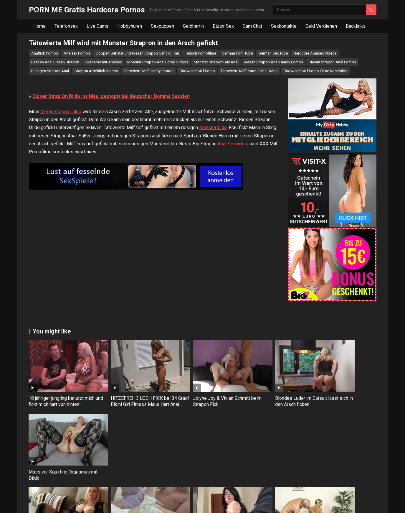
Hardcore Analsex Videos (315, 53)
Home (39, 26)
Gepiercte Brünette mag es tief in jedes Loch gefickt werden (341, 483)
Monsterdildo (213, 270)
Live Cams (97, 26)
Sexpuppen (162, 26)
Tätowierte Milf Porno (197, 71)
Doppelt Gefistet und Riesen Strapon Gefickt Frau (137, 53)
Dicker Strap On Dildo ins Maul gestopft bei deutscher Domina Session (111, 238)
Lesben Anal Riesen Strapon (55, 62)
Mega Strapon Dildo (60, 254)
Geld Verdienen (321, 26)
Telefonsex (66, 26)
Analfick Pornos (44, 53)
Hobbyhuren (129, 26)
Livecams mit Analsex (103, 62)
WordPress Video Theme (123, 504)
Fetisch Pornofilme (200, 53)
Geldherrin (193, 26)
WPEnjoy (157, 504)
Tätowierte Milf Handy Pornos (148, 71)
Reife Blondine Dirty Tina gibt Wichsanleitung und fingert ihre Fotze (60, 487)
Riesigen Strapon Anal (50, 71)
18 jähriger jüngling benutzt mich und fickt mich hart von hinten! (62, 418)
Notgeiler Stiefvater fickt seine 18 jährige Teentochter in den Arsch (270, 487)
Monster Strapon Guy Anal (216, 62)
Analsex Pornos (77, 53)
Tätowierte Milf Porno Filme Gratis (249, 71)
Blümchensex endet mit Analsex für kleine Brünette (132, 483)
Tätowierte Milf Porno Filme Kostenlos (315, 71)
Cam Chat (252, 26)
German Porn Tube (237, 53)
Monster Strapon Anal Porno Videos (157, 62)
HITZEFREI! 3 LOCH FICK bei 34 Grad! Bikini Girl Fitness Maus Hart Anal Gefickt (132, 421)
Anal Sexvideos (234, 286)
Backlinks (356, 26)
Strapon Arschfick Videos (96, 71)
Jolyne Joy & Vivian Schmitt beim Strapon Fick (197, 418)
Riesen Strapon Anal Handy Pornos (273, 62)
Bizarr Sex (223, 26)
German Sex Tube (273, 53)
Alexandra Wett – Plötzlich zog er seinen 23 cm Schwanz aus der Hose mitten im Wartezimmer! (201, 490)
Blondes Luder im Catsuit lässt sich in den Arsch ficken (270, 418)
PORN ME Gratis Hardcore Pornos (87, 9)
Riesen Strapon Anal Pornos (332, 62)
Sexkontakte (284, 26)
